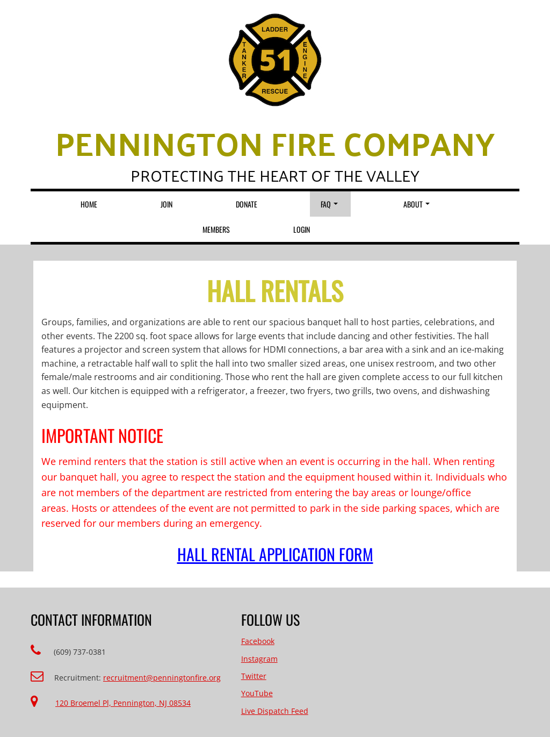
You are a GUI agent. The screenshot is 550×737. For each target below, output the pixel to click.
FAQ (329, 204)
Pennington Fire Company (275, 142)
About (416, 204)
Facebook (257, 641)
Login (301, 229)
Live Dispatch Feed (274, 711)
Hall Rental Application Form (275, 554)
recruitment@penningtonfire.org (162, 677)
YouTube (257, 693)
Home (89, 204)
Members (216, 229)
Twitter (253, 676)
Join (166, 204)
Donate (246, 204)
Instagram (259, 659)
